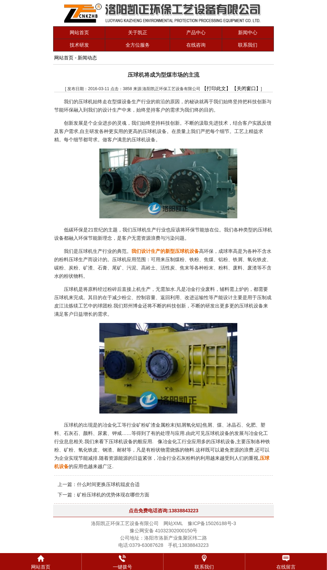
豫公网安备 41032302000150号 (164, 530)
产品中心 (196, 32)
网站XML (173, 523)
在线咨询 (196, 45)
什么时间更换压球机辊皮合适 (108, 484)
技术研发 (79, 45)
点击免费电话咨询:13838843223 (163, 510)
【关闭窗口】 (246, 88)
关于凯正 (137, 32)
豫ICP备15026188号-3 (212, 523)
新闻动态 (87, 57)
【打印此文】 (216, 88)
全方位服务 (138, 45)
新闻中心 (247, 32)
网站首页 (79, 32)
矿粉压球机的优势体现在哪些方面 (113, 494)
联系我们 (247, 45)
